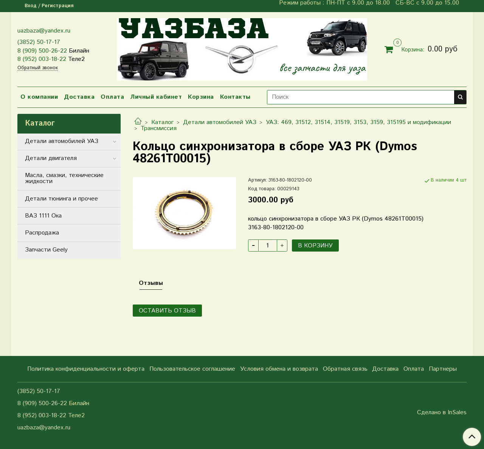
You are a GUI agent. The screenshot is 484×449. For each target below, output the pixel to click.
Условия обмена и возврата (279, 369)
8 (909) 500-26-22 (42, 51)
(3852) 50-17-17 (38, 42)
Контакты (235, 97)
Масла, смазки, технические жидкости (64, 178)
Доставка (79, 97)
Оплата (112, 97)
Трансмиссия (159, 128)
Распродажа (42, 232)
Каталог (162, 122)
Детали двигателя (51, 158)
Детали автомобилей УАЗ (219, 122)
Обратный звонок (37, 68)
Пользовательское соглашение (192, 369)
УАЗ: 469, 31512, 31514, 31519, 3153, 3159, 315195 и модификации (358, 122)
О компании (39, 97)
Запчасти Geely (46, 249)
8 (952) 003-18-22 (41, 59)
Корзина (201, 97)
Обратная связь (345, 369)
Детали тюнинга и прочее (61, 198)
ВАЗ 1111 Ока (43, 215)
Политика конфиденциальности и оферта (85, 369)
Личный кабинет (156, 97)
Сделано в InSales (442, 413)
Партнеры (443, 369)
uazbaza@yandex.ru (43, 30)
